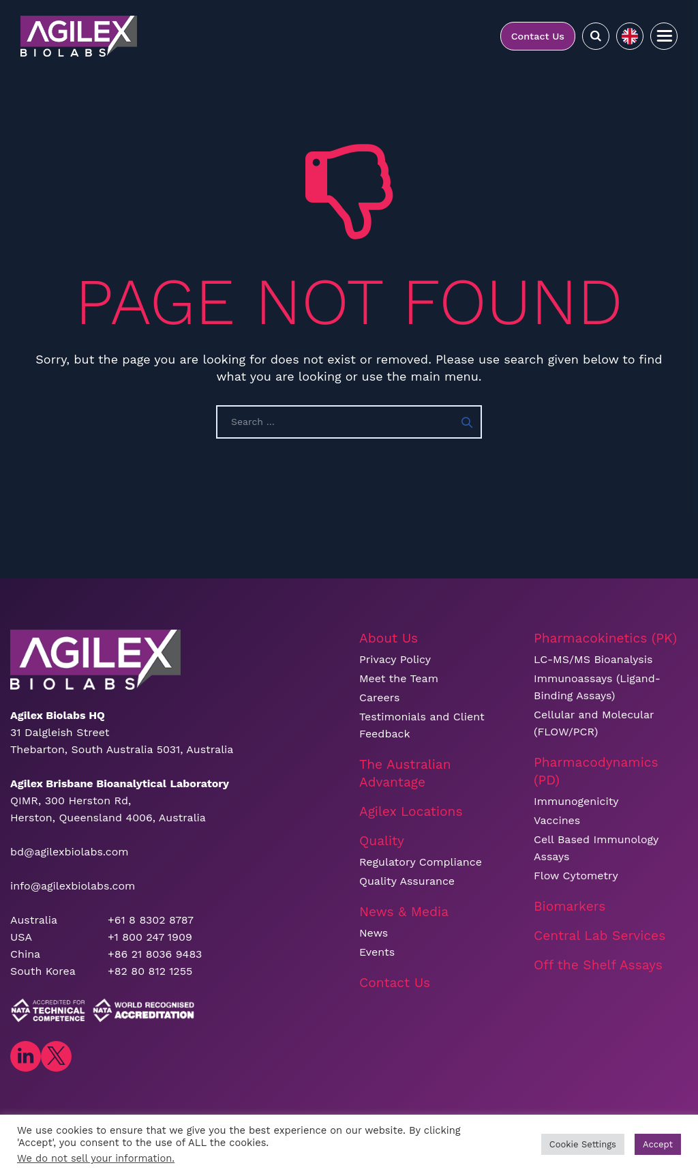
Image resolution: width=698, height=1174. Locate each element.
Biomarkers (569, 906)
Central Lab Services (599, 935)
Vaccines (557, 820)
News (373, 932)
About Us (388, 638)
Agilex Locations (411, 811)
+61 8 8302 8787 (151, 919)
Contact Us (537, 36)
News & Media (404, 912)
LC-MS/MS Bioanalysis (593, 659)
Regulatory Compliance (420, 861)
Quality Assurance (407, 881)
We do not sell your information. (95, 1158)
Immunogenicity (576, 801)
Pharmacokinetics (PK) (605, 638)
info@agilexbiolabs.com (72, 885)
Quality (381, 841)
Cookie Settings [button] (582, 1144)
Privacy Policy (395, 659)
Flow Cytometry (576, 875)
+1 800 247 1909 (150, 936)
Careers (379, 697)
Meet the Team (398, 678)
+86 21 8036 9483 (155, 954)
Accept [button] (658, 1144)
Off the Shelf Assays (598, 965)
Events (377, 951)
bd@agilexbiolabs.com (69, 851)
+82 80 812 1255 (150, 971)
